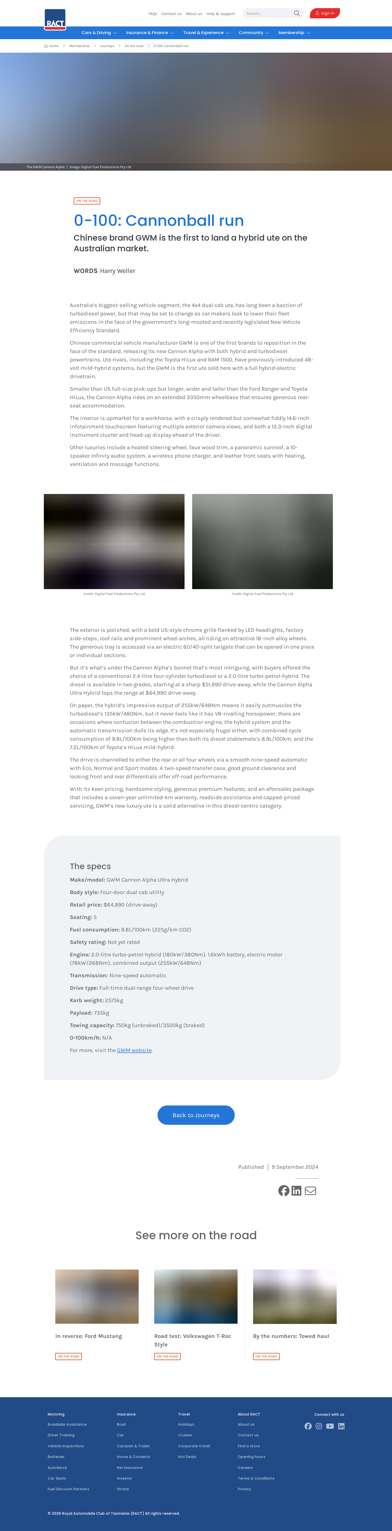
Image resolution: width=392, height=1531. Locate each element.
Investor (124, 1478)
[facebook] (284, 1191)
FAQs (153, 13)
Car (120, 1435)
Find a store (249, 1446)
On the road (134, 46)
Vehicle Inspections (66, 1446)
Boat (121, 1424)
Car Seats (57, 1478)
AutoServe (57, 1467)
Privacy (244, 1489)
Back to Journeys (196, 1115)
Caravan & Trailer (133, 1446)
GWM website (134, 1050)
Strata (123, 1489)
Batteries (56, 1456)
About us (194, 13)
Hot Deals (187, 1456)
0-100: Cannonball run (171, 46)
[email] (310, 1191)
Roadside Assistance (67, 1424)
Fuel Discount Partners (68, 1489)
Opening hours (251, 1456)
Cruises (185, 1435)
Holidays (186, 1424)
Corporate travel (194, 1446)
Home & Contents (133, 1456)
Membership (79, 46)
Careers (245, 1467)
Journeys (107, 46)
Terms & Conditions (256, 1478)
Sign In (325, 13)
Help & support (220, 13)
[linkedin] (297, 1191)
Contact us (171, 13)
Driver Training (61, 1435)
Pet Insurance (129, 1467)
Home (51, 46)
